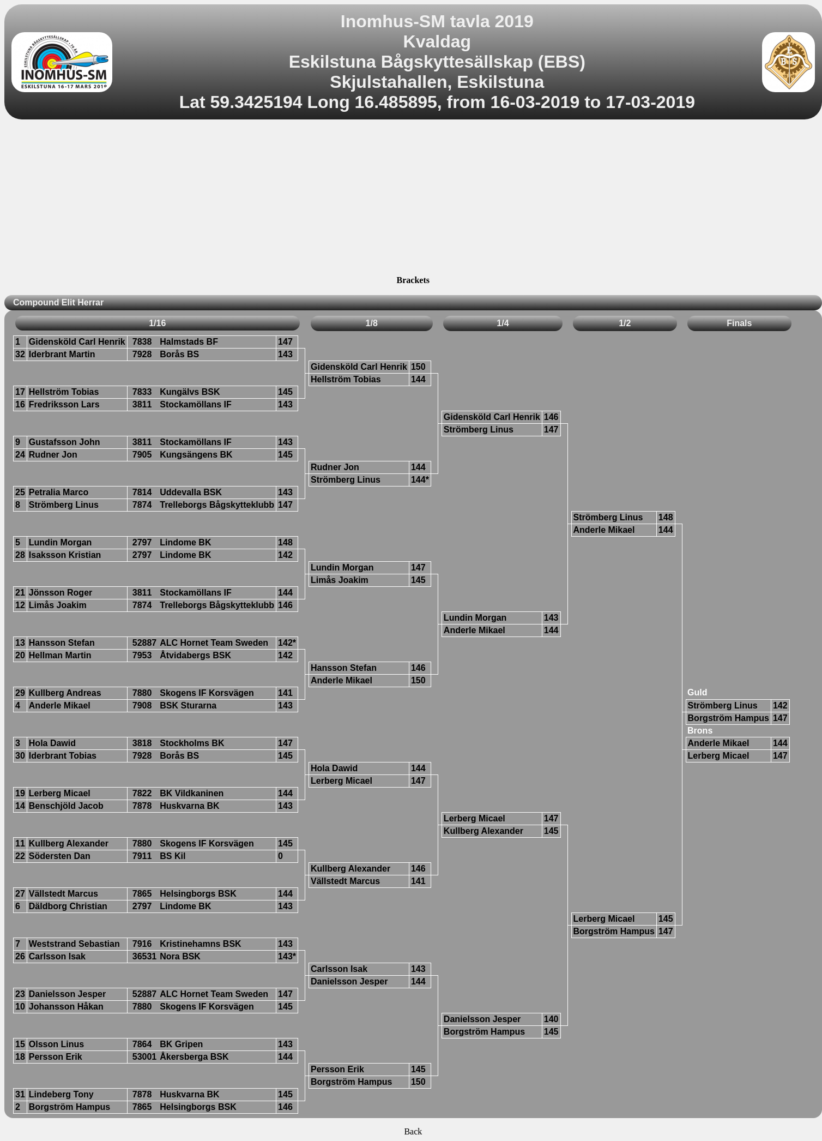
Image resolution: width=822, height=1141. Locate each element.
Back (413, 1131)
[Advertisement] (413, 199)
